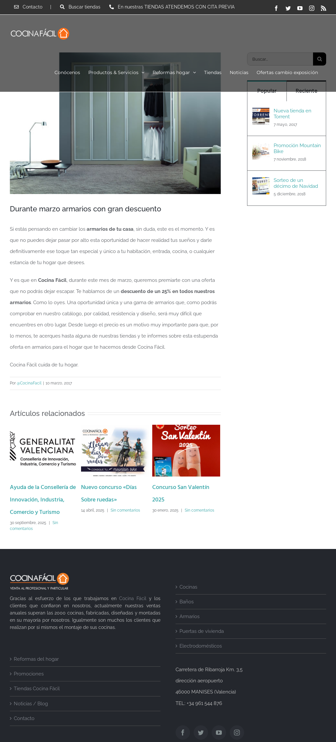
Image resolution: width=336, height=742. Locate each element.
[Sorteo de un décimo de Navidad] (260, 183)
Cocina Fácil (132, 598)
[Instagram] (237, 732)
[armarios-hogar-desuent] (115, 123)
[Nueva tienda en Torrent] (260, 113)
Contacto (24, 718)
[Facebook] (183, 732)
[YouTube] (219, 732)
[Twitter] (201, 732)
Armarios (189, 616)
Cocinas (188, 587)
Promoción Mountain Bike (297, 148)
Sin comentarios (125, 510)
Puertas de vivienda (201, 632)
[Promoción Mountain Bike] (260, 148)
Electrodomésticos (200, 646)
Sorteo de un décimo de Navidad (296, 183)
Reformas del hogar (36, 659)
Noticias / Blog (31, 704)
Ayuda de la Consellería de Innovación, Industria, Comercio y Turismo (43, 500)
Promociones (29, 674)
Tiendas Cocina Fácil (37, 689)
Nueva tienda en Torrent (292, 114)
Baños (186, 602)
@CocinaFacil (29, 383)
